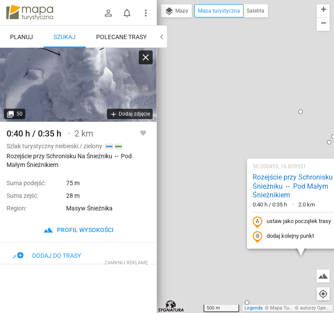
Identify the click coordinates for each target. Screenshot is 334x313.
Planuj (21, 36)
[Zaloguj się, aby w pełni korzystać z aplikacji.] (143, 132)
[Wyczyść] (146, 57)
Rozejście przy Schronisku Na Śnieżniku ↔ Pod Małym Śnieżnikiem (242, 82)
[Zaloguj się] (108, 13)
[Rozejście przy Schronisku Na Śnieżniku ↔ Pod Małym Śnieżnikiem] (78, 85)
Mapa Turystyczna (289, 308)
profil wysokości (78, 230)
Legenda (253, 308)
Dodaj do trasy (47, 255)
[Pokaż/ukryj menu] (146, 13)
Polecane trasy (121, 36)
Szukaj (64, 36)
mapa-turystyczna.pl (29, 12)
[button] (192, 198)
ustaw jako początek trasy (236, 117)
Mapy (176, 11)
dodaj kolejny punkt (228, 132)
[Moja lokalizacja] (323, 293)
